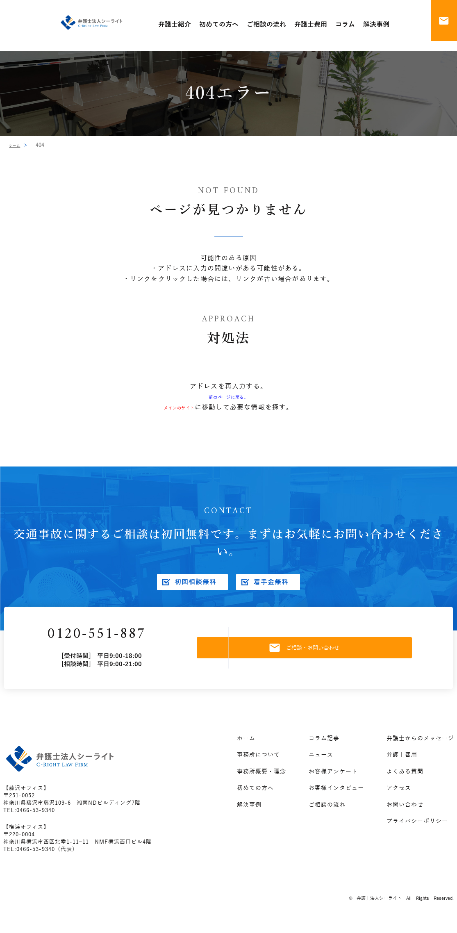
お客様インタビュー (336, 796)
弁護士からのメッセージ (420, 746)
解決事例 (249, 813)
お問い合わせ (405, 813)
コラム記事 (324, 746)
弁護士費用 (402, 763)
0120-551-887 (121, 638)
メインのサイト (179, 407)
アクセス (399, 796)
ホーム (17, 145)
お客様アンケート (333, 779)
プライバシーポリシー (417, 829)
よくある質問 (405, 779)
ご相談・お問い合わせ (323, 651)
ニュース (321, 763)
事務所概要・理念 (261, 779)
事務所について (258, 763)
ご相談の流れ (327, 813)
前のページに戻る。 (228, 397)
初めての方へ (255, 796)
